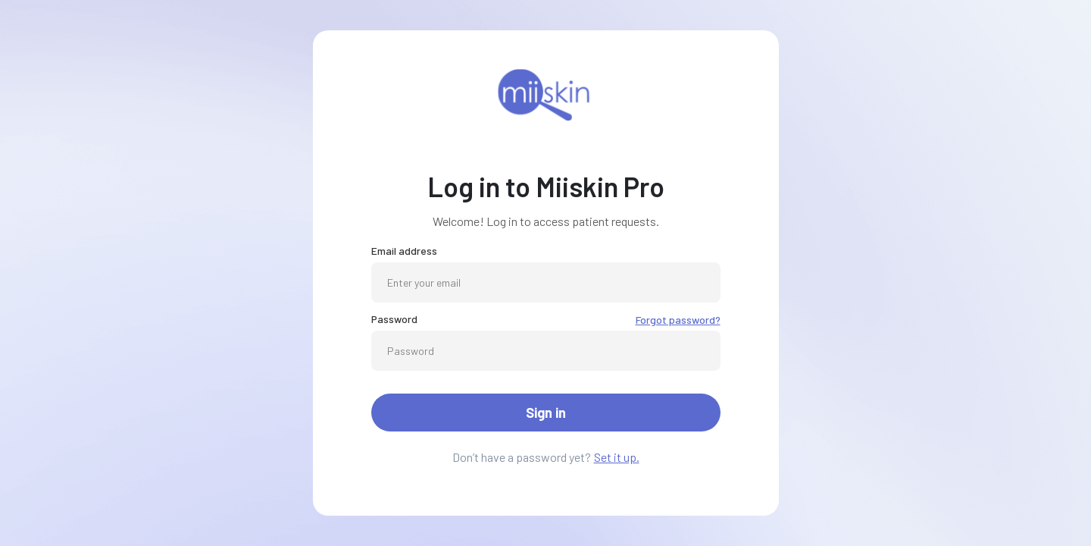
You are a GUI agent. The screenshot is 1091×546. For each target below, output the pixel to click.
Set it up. (616, 457)
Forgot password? (678, 319)
